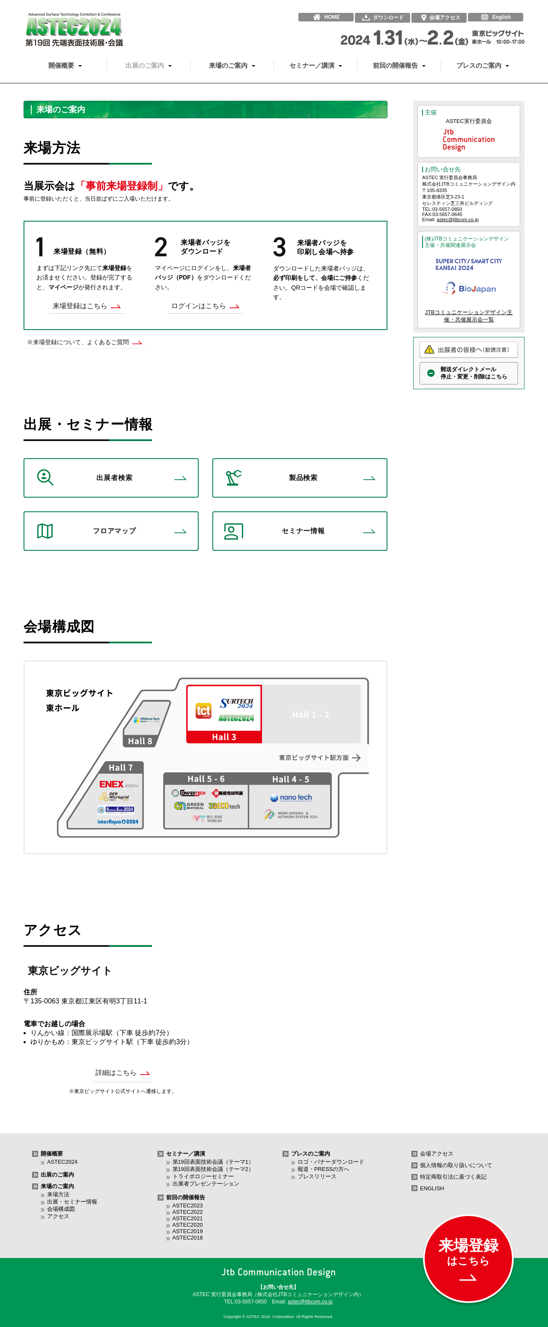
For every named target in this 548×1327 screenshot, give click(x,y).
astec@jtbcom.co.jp (458, 219)
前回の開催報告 (399, 65)
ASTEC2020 (188, 1225)
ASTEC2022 (188, 1212)
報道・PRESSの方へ (323, 1169)
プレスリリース (317, 1176)
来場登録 (468, 1259)
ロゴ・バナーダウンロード (331, 1162)
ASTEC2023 (188, 1205)
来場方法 (58, 1194)
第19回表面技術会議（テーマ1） (213, 1162)
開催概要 (65, 65)
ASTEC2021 (188, 1218)
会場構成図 (61, 1209)
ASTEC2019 (188, 1231)
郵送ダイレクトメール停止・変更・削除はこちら (474, 373)
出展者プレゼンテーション (206, 1183)
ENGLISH (432, 1188)
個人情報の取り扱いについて (456, 1165)
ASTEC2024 (62, 1162)
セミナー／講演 (315, 65)
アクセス (58, 1216)
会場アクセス (436, 1153)
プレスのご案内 (482, 65)
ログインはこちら (205, 305)
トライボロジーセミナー (203, 1176)
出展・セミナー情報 (72, 1201)
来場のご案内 (232, 65)
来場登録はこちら (87, 305)
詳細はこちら (122, 1072)
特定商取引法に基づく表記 (453, 1177)
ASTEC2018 (188, 1237)
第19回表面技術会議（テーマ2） (213, 1169)
